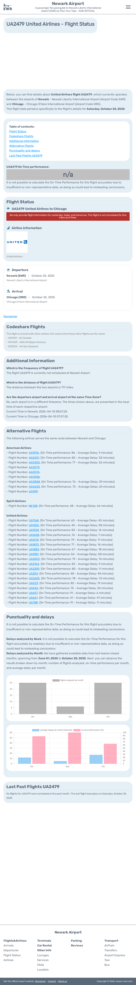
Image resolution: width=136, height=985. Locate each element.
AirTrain (109, 945)
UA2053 (34, 559)
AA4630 (34, 486)
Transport (111, 940)
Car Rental (44, 945)
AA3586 (34, 477)
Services (43, 960)
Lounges (43, 955)
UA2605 (34, 578)
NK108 (33, 506)
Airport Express (114, 955)
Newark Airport (68, 3)
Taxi (107, 960)
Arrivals (9, 945)
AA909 (33, 491)
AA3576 (34, 472)
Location (43, 969)
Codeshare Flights (21, 136)
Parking (76, 940)
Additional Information (24, 141)
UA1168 (34, 520)
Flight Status (17, 131)
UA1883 (34, 549)
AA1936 (34, 452)
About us (62, 981)
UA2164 (34, 564)
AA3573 (34, 467)
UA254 (33, 573)
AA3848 (34, 481)
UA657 (33, 593)
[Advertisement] (68, 61)
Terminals (44, 940)
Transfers (110, 950)
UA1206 (34, 525)
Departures (11, 950)
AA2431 (34, 457)
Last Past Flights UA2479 (25, 155)
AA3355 (34, 462)
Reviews (77, 945)
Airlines (8, 960)
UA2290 (34, 568)
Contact (52, 981)
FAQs (40, 965)
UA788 (33, 602)
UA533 (33, 583)
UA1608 (34, 535)
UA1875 (34, 544)
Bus (107, 965)
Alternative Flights (21, 145)
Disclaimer (40, 981)
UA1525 (34, 530)
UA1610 (34, 539)
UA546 (33, 588)
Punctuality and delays (24, 150)
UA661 (33, 597)
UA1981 (33, 554)
